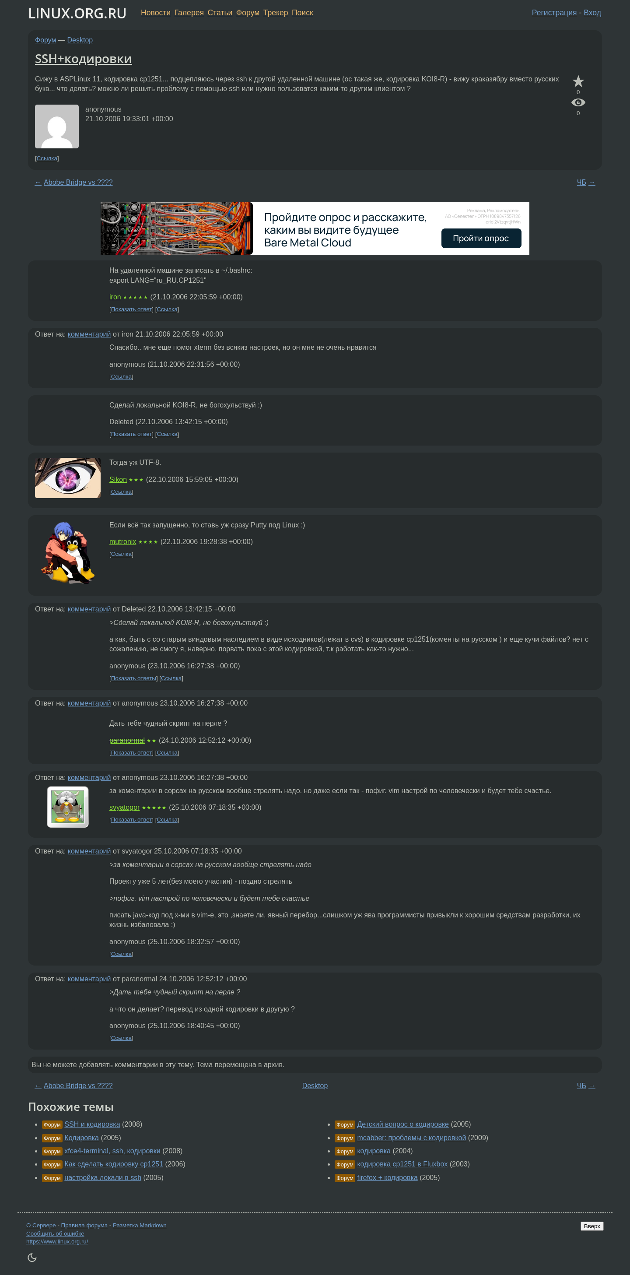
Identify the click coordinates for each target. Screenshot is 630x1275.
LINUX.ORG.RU (77, 13)
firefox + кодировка (387, 1177)
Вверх (592, 1226)
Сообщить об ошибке (55, 1233)
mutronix (122, 541)
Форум (247, 12)
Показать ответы (133, 678)
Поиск (302, 12)
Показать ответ (131, 309)
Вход (592, 12)
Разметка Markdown (140, 1225)
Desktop (80, 40)
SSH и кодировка (92, 1124)
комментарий (89, 334)
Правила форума (84, 1225)
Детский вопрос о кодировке (403, 1124)
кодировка (374, 1151)
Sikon (118, 479)
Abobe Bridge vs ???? (78, 182)
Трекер (275, 12)
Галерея (189, 12)
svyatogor (124, 807)
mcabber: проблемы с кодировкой (411, 1138)
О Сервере (41, 1225)
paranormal (127, 740)
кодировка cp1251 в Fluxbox (402, 1164)
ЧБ (581, 182)
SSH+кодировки (83, 58)
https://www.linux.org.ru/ (57, 1241)
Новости (156, 12)
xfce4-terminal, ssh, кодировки (112, 1151)
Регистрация (554, 12)
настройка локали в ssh (102, 1177)
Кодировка (81, 1138)
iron (115, 297)
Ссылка (47, 158)
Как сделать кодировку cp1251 (113, 1164)
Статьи (219, 12)
